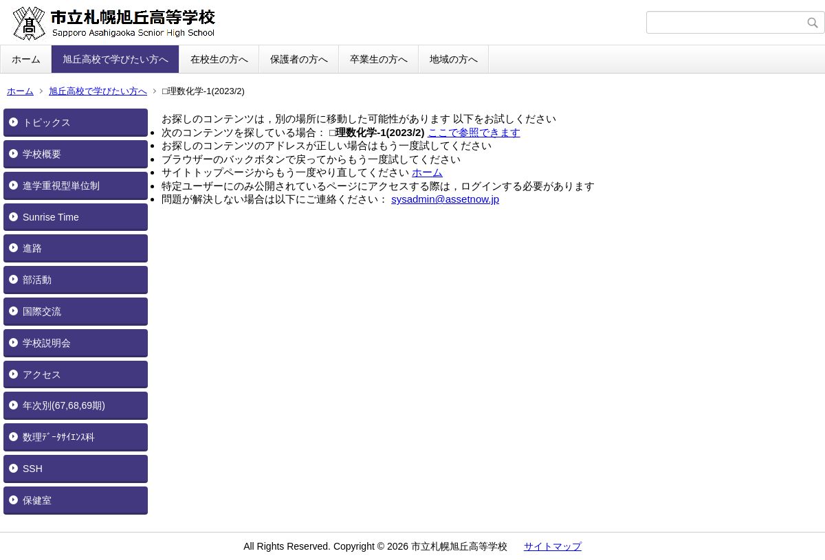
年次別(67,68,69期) (64, 405)
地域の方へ (454, 59)
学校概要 (42, 153)
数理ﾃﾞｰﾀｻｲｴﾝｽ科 (59, 437)
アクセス (42, 374)
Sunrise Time (51, 217)
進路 (32, 248)
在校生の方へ (219, 59)
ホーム (26, 59)
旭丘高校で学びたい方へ (115, 59)
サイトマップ (553, 546)
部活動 (37, 279)
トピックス (47, 122)
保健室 (37, 500)
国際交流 (42, 311)
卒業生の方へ (379, 59)
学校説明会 (47, 342)
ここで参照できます (474, 132)
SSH (33, 468)
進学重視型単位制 (61, 185)
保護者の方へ (299, 59)
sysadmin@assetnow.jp (445, 199)
